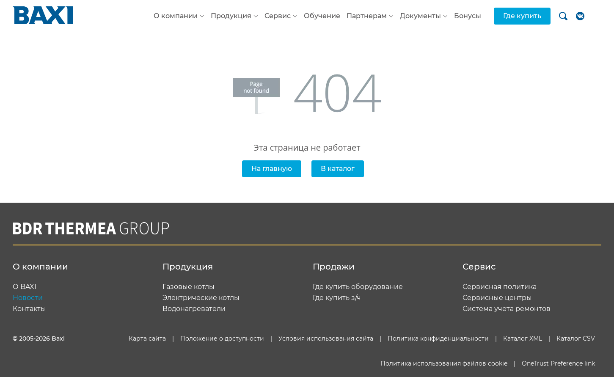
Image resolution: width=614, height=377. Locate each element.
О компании (176, 16)
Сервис (277, 16)
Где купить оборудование (358, 286)
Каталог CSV (575, 338)
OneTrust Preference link (558, 363)
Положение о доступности (222, 338)
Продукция (231, 16)
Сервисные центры (497, 297)
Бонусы (467, 16)
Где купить (522, 16)
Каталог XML (522, 338)
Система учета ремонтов (507, 308)
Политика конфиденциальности (438, 338)
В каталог (338, 169)
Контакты (29, 308)
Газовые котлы (188, 286)
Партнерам (367, 16)
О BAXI (24, 286)
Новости (28, 297)
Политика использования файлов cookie (443, 363)
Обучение (322, 16)
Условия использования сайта (325, 338)
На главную (271, 169)
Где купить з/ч (337, 297)
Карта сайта (147, 338)
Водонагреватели (194, 308)
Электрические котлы (201, 297)
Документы (420, 16)
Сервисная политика (500, 286)
